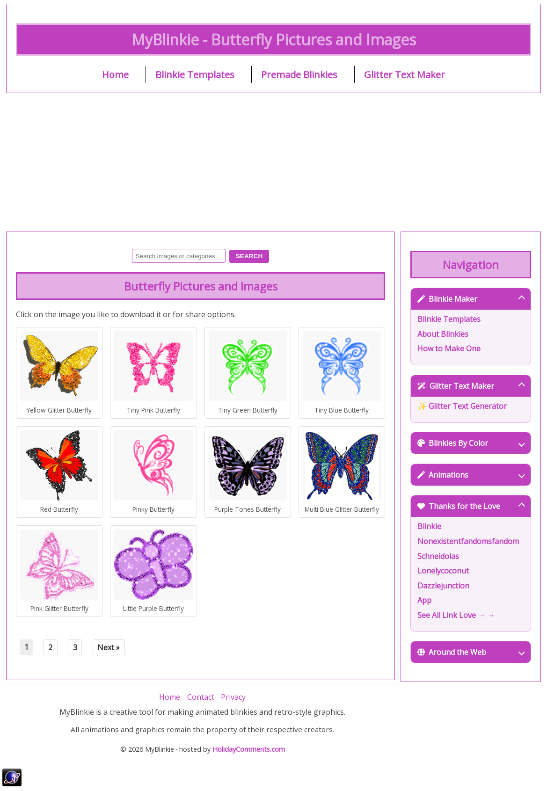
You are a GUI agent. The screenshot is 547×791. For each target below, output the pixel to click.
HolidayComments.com (248, 749)
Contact (200, 697)
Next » (108, 647)
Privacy (233, 697)
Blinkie (429, 526)
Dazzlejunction (443, 586)
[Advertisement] (273, 162)
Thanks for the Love (471, 506)
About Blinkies (442, 334)
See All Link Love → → (456, 615)
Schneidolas (438, 556)
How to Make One (449, 348)
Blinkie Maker (471, 299)
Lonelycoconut (443, 571)
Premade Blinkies (299, 74)
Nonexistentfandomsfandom (468, 541)
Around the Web (471, 652)
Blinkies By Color (471, 443)
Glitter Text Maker (404, 74)
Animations (471, 475)
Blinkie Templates (194, 74)
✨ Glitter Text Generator (462, 406)
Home (115, 74)
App (424, 600)
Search (249, 256)
